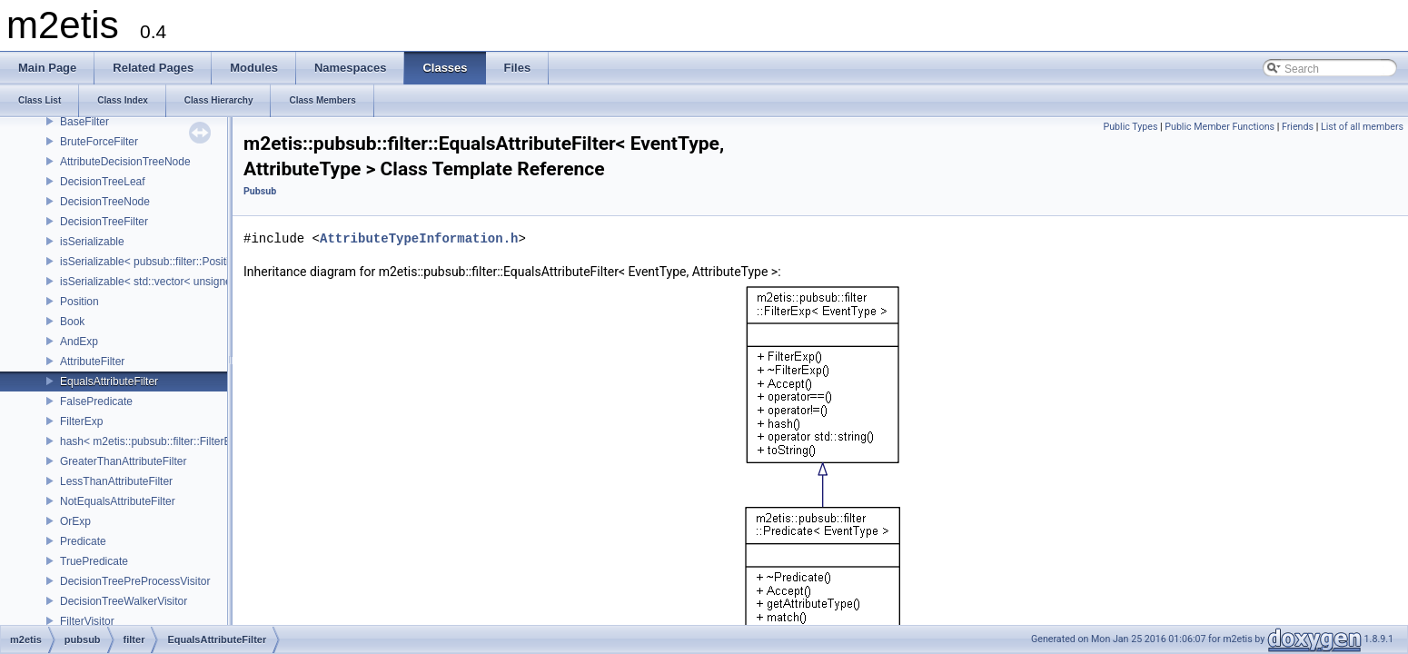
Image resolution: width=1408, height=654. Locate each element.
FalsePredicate (96, 401)
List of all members (1362, 127)
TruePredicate (94, 561)
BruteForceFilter (99, 141)
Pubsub (259, 191)
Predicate (83, 541)
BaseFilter (84, 121)
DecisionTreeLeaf (102, 181)
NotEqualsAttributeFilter (117, 501)
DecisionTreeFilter (104, 221)
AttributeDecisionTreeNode (125, 161)
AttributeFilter (92, 361)
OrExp (75, 521)
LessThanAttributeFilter (116, 481)
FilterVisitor (87, 621)
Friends (1298, 127)
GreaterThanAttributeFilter (123, 461)
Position (79, 301)
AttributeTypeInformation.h (419, 238)
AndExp (79, 341)
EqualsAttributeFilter (109, 381)
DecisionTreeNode (105, 201)
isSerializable (92, 241)
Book (72, 321)
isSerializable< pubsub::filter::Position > (155, 261)
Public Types (1130, 127)
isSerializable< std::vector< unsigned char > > (170, 281)
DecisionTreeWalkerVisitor (123, 601)
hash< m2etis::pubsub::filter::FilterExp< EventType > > (191, 441)
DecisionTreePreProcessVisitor (135, 581)
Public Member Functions (1219, 127)
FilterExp (81, 421)
